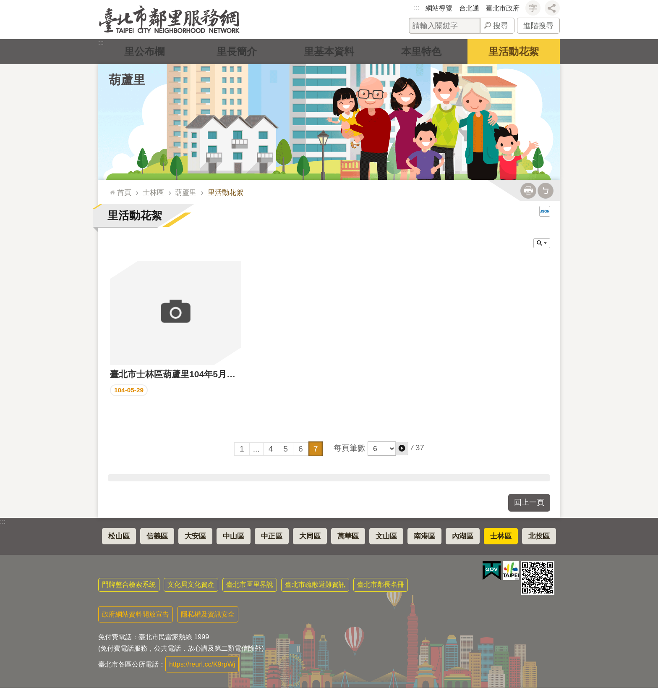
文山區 (386, 536)
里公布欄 (144, 51)
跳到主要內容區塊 (4, 4)
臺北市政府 (503, 8)
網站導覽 (439, 8)
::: (416, 7)
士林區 (153, 192)
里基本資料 (329, 51)
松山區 (119, 536)
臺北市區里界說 (249, 584)
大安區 (195, 536)
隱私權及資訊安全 (208, 614)
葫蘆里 (127, 80)
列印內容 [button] (528, 191)
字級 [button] (532, 8)
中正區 (271, 536)
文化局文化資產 (190, 584)
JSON (544, 211)
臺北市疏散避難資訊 (315, 584)
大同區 (310, 536)
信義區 (157, 536)
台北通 (469, 8)
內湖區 (462, 536)
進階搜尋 (538, 25)
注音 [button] (546, 191)
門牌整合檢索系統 (129, 584)
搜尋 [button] (500, 25)
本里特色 (421, 51)
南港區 (424, 536)
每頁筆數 (350, 448)
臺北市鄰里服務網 (169, 19)
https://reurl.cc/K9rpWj (202, 664)
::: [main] (110, 188)
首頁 (124, 192)
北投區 (539, 536)
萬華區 (348, 536)
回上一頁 (529, 502)
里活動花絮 (513, 51)
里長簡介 (237, 51)
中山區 (233, 536)
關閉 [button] (541, 243)
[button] (401, 448)
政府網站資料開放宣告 (135, 614)
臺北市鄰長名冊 (380, 584)
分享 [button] (552, 8)
